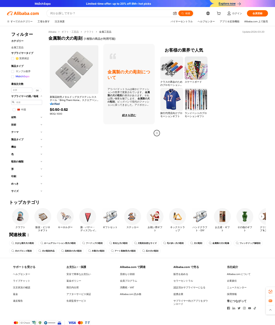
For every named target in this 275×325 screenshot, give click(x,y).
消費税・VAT (127, 287)
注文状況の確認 (21, 287)
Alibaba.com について (239, 274)
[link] (270, 291)
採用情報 (232, 294)
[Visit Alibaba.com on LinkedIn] (233, 308)
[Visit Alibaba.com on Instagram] (244, 308)
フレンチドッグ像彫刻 (248, 243)
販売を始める (180, 274)
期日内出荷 (72, 287)
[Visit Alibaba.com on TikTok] (254, 308)
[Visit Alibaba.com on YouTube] (249, 308)
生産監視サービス (76, 300)
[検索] (185, 13)
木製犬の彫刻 (96, 251)
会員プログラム (128, 280)
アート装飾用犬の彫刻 (123, 251)
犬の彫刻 (196, 243)
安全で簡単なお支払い (78, 274)
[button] (175, 13)
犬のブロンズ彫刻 (21, 251)
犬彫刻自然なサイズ (145, 243)
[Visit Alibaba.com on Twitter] (239, 308)
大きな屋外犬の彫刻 (22, 243)
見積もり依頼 (127, 274)
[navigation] (26, 112)
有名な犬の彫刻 (118, 243)
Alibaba (52, 31)
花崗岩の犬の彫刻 (71, 251)
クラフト (89, 31)
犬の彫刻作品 (46, 251)
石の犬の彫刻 (150, 251)
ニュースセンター (237, 287)
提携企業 (178, 294)
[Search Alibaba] (110, 13)
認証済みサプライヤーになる (189, 287)
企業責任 (232, 280)
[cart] (219, 13)
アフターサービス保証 (78, 294)
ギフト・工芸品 (70, 31)
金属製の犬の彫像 (219, 243)
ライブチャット (21, 280)
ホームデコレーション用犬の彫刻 (58, 243)
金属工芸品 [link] (105, 31)
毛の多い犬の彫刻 (173, 243)
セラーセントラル (183, 280)
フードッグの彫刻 (92, 243)
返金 (15, 294)
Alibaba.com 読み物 (130, 294)
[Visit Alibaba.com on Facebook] (228, 308)
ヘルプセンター (21, 274)
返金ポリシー (73, 280)
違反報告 (18, 300)
